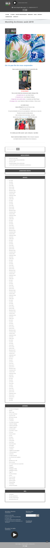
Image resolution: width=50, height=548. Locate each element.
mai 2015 (11, 385)
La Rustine (11, 453)
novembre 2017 (12, 351)
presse (10, 475)
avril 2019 (11, 323)
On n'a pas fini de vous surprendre (16, 463)
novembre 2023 (12, 232)
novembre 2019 (12, 311)
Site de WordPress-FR (13, 499)
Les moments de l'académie (14, 457)
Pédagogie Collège (13, 468)
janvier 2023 (11, 248)
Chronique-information (14, 422)
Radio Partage (12, 478)
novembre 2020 (12, 291)
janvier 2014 (11, 396)
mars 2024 (11, 225)
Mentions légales (25, 543)
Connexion (11, 494)
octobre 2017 (12, 353)
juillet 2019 (11, 318)
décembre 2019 (12, 310)
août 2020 (11, 296)
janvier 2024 (11, 228)
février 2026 (11, 187)
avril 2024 (11, 223)
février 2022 (11, 266)
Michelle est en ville (13, 460)
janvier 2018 (11, 348)
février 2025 (11, 207)
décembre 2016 (12, 368)
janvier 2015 (11, 391)
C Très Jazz (11, 420)
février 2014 (11, 395)
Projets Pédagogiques (21, 14)
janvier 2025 (11, 208)
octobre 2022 (12, 253)
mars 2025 (11, 205)
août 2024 (11, 217)
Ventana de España (13, 485)
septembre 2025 (12, 195)
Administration (32, 543)
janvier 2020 (11, 308)
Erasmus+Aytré (12, 433)
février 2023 (11, 246)
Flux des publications (13, 495)
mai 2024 (11, 222)
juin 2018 (11, 340)
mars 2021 (11, 285)
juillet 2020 (11, 298)
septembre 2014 (12, 393)
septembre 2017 (12, 355)
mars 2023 (11, 245)
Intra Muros (11, 447)
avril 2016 (11, 381)
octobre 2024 (12, 213)
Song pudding (12, 482)
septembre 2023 (12, 235)
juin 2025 (11, 200)
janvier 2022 (11, 268)
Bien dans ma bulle (13, 417)
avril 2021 (11, 283)
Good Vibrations (12, 443)
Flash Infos (11, 438)
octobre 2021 (12, 273)
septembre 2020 (12, 295)
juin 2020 (11, 300)
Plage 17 (11, 472)
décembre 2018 (12, 330)
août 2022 (11, 256)
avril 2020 (11, 303)
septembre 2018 (12, 335)
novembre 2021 (12, 271)
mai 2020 (11, 301)
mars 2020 (11, 305)
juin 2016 (11, 378)
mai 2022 (11, 261)
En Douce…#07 (12, 161)
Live (10, 458)
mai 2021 (11, 281)
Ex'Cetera (11, 437)
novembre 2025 (12, 192)
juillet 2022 (11, 258)
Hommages (11, 445)
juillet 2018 (11, 338)
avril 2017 (11, 361)
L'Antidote (11, 448)
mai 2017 (11, 360)
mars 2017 (11, 363)
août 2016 (11, 375)
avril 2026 (11, 183)
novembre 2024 (12, 212)
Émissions (30, 14)
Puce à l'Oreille (12, 477)
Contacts (15, 16)
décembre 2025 (12, 190)
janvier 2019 (11, 328)
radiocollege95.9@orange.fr (20, 7)
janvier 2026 (11, 188)
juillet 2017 (11, 356)
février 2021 (11, 286)
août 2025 (11, 197)
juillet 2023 (11, 238)
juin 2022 (11, 260)
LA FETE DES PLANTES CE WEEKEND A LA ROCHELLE (20, 164)
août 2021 (11, 276)
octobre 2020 (12, 293)
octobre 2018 (12, 333)
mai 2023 (11, 242)
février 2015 (11, 390)
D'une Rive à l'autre (13, 430)
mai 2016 (11, 380)
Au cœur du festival (13, 413)
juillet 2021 (11, 278)
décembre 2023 (12, 230)
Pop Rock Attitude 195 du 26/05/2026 (16, 163)
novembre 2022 (12, 251)
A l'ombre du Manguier (14, 408)
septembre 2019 (12, 315)
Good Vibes (11, 442)
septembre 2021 (12, 275)
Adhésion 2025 (8, 16)
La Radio (12, 14)
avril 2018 (11, 343)
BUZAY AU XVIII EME (13, 158)
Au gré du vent (12, 415)
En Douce (11, 432)
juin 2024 (11, 220)
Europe (10, 435)
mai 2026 (11, 182)
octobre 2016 (12, 371)
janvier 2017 (11, 366)
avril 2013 (11, 398)
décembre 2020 (12, 290)
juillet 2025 (11, 198)
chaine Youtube (24, 116)
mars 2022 (11, 265)
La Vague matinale (13, 455)
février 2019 (11, 326)
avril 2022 (11, 263)
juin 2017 (11, 358)
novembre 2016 (12, 370)
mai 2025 (11, 202)
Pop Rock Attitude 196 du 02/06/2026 (16, 159)
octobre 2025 (12, 193)
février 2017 (11, 365)
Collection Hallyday (13, 423)
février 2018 (11, 346)
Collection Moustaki (13, 425)
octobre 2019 (12, 313)
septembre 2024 (12, 215)
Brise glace (11, 418)
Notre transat (12, 462)
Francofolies (11, 440)
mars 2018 (11, 345)
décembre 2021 (12, 270)
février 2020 (11, 306)
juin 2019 (11, 320)
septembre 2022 (12, 255)
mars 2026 (11, 185)
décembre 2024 (12, 210)
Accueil (7, 14)
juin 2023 (11, 240)
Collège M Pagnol (12, 427)
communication (12, 428)
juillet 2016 (11, 376)
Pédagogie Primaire (13, 470)
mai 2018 (11, 341)
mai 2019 (11, 321)
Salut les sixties (12, 480)
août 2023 (11, 237)
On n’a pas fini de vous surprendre (19, 65)
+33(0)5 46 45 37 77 (33, 7)
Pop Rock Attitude (13, 473)
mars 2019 (11, 325)
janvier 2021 (11, 288)
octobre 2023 (12, 233)
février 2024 (11, 227)
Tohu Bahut (11, 483)
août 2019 (11, 316)
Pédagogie (11, 467)
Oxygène (11, 465)
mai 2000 (11, 400)
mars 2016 (11, 383)
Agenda (10, 410)
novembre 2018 (12, 331)
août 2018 (11, 336)
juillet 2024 (11, 218)
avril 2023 (11, 243)
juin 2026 (11, 180)
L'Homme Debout (12, 452)
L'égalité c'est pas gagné (14, 450)
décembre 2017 (12, 350)
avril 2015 (11, 386)
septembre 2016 (12, 373)
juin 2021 (11, 280)
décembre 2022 (12, 250)
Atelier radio (11, 412)
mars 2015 (11, 388)
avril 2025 (11, 203)
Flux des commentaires (14, 497)
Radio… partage (38, 14)
